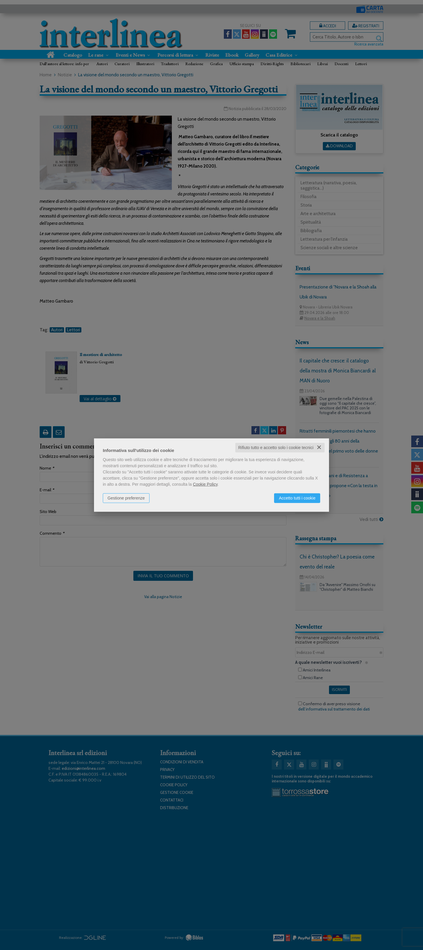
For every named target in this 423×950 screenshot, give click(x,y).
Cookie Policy (205, 484)
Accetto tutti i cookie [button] (297, 498)
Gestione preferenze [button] (126, 498)
